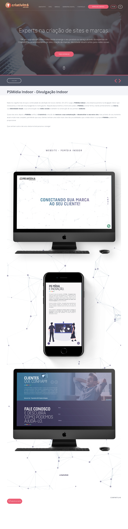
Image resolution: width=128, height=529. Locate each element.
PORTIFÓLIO (81, 7)
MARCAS (57, 7)
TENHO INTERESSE (64, 54)
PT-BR (113, 7)
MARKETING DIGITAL (69, 7)
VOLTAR (14, 81)
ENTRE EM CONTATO (98, 7)
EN (120, 7)
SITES (50, 7)
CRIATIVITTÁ (42, 7)
